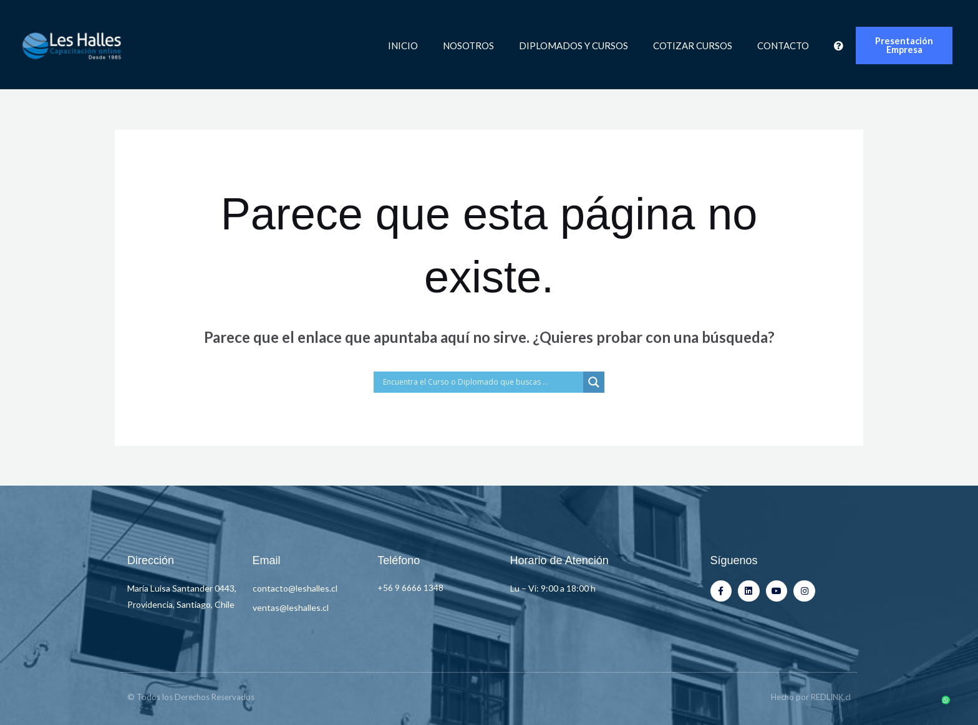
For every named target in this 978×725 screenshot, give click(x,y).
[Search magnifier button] (593, 382)
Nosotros (468, 45)
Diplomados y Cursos (573, 45)
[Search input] (481, 382)
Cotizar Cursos (692, 45)
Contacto (783, 45)
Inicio (403, 45)
